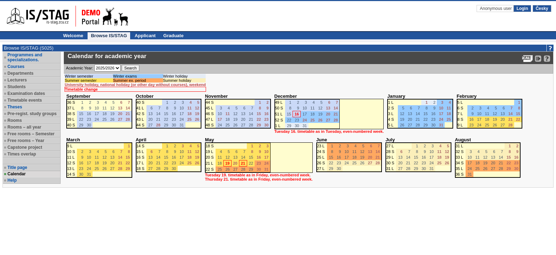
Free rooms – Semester (31, 133)
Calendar (16, 173)
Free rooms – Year (25, 140)
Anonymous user (496, 8)
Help (12, 180)
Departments (20, 73)
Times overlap (21, 154)
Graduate (173, 35)
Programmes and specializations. (24, 57)
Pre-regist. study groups (32, 113)
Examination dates (26, 93)
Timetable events (24, 100)
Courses (15, 66)
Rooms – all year (24, 127)
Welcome (73, 35)
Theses (14, 106)
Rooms (14, 120)
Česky (542, 8)
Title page (17, 167)
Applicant (145, 35)
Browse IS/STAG (109, 35)
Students (16, 86)
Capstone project (24, 147)
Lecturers (17, 80)
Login (522, 8)
